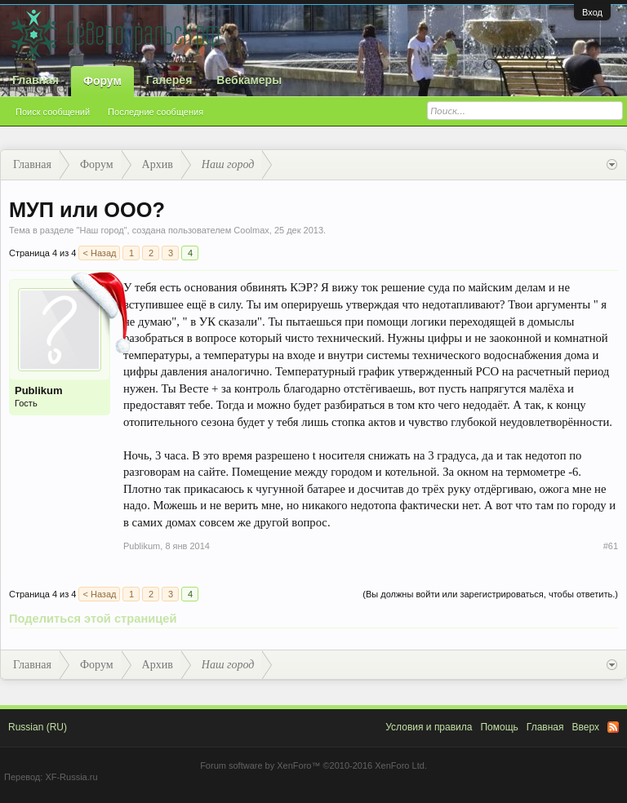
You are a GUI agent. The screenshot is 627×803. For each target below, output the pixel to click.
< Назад (99, 253)
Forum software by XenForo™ (313, 765)
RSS (613, 727)
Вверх (585, 727)
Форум (102, 80)
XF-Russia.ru (71, 777)
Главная (35, 80)
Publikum (39, 390)
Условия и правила (428, 727)
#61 (610, 546)
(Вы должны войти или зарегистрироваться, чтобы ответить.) (490, 594)
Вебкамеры (249, 80)
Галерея (169, 80)
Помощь (499, 727)
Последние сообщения (155, 112)
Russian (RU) (37, 727)
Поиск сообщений (53, 112)
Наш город (101, 230)
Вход (592, 12)
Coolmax (251, 230)
